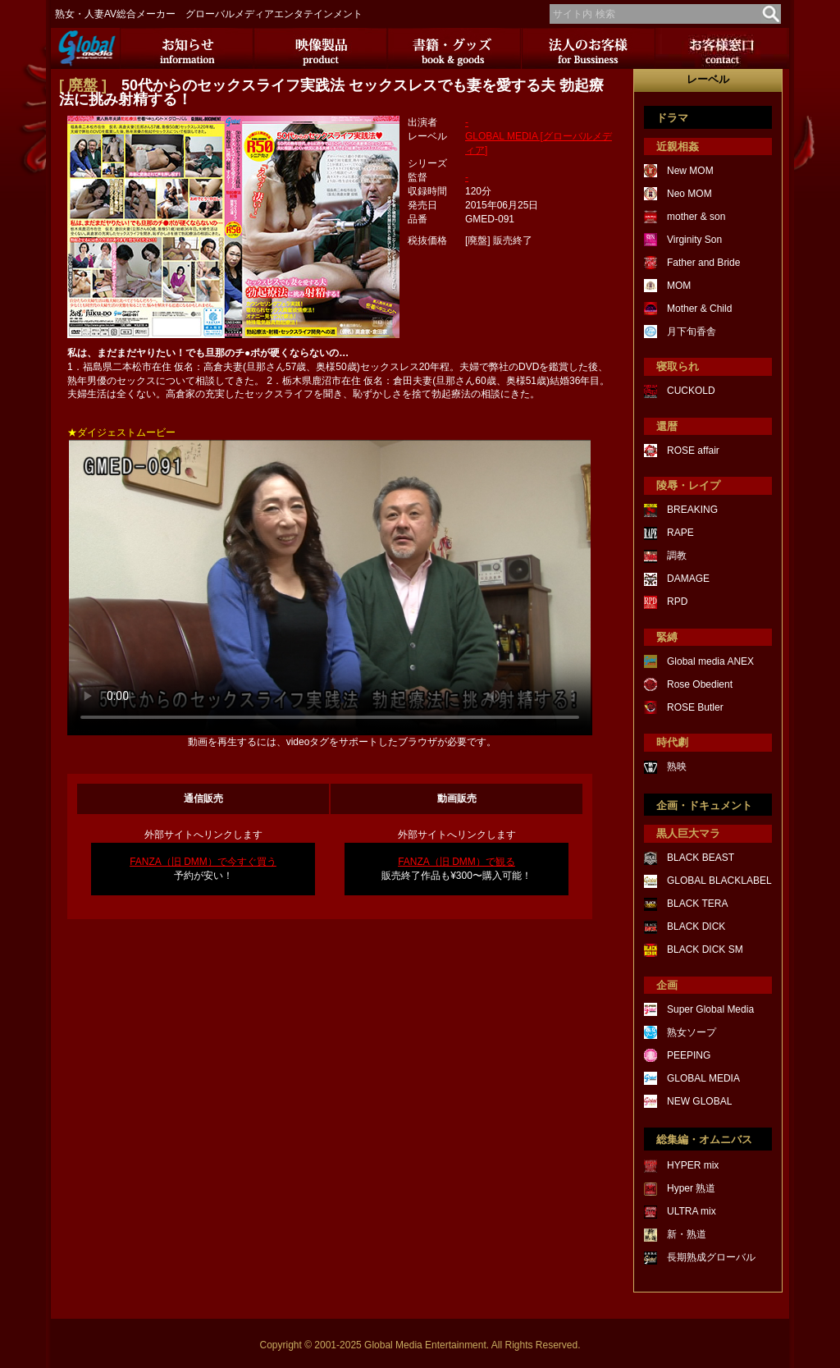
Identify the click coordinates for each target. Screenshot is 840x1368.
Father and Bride (703, 262)
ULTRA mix (691, 1211)
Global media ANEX (710, 661)
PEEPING (688, 1055)
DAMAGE (688, 578)
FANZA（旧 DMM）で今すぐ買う (203, 861)
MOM (679, 285)
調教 (677, 555)
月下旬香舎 (691, 331)
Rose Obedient (700, 684)
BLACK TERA (697, 903)
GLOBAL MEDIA (703, 1078)
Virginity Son (694, 239)
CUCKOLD (691, 390)
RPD (677, 601)
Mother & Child (699, 308)
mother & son (696, 216)
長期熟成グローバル (711, 1257)
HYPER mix (693, 1165)
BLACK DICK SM (705, 949)
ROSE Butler (695, 707)
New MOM (690, 170)
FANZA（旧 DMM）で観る (456, 861)
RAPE (680, 532)
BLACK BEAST (700, 857)
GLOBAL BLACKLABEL (719, 880)
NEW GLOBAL (699, 1101)
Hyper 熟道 (691, 1188)
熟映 (677, 766)
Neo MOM (689, 193)
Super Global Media (710, 1009)
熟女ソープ (691, 1032)
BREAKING (692, 509)
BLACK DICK (696, 926)
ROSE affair (693, 450)
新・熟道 (686, 1234)
